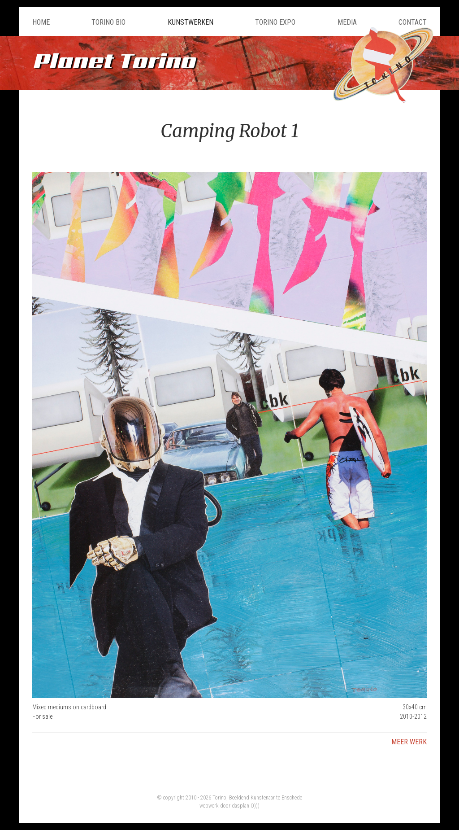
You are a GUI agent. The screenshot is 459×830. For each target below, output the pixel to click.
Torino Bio (108, 22)
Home (41, 22)
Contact (412, 22)
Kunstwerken (190, 22)
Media (347, 22)
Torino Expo (275, 22)
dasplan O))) (246, 806)
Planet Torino (113, 60)
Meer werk (409, 742)
